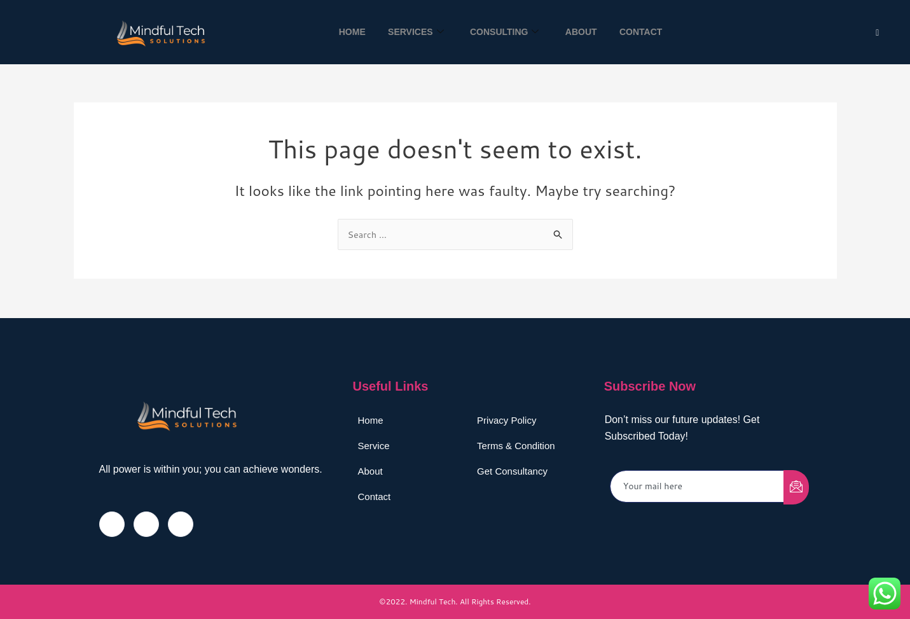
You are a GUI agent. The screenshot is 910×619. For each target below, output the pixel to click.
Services (413, 32)
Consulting (504, 32)
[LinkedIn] (180, 524)
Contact (646, 32)
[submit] (796, 487)
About (584, 32)
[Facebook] (112, 524)
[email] (697, 486)
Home (346, 32)
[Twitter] (877, 32)
